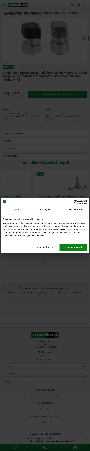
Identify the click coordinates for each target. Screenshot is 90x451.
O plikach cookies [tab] (74, 209)
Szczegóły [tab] (45, 209)
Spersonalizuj (44, 247)
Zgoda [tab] (16, 209)
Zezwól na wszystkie (73, 247)
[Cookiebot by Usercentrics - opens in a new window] (75, 202)
